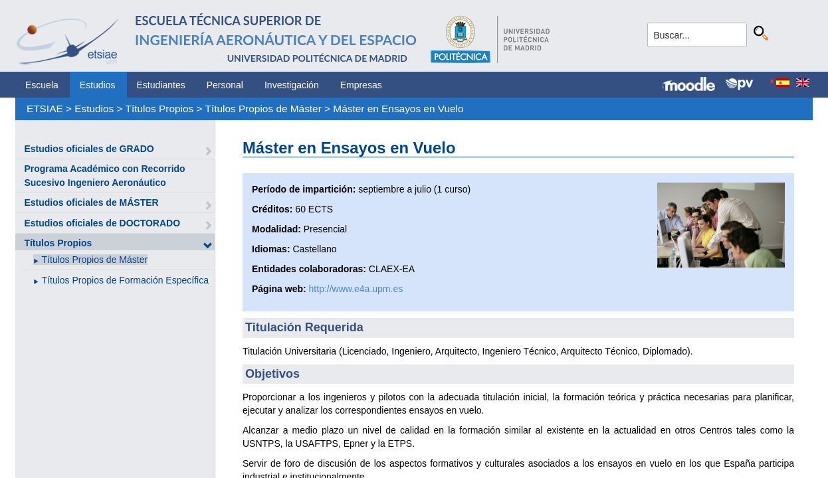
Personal (225, 85)
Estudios (98, 85)
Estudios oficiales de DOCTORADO (102, 223)
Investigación (291, 85)
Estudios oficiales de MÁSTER (91, 202)
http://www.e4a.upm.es (356, 288)
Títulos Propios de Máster (263, 108)
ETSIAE (45, 108)
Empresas (361, 85)
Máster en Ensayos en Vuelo (398, 108)
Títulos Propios (160, 108)
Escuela (41, 85)
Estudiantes (161, 85)
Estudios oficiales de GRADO (89, 148)
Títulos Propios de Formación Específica (125, 280)
